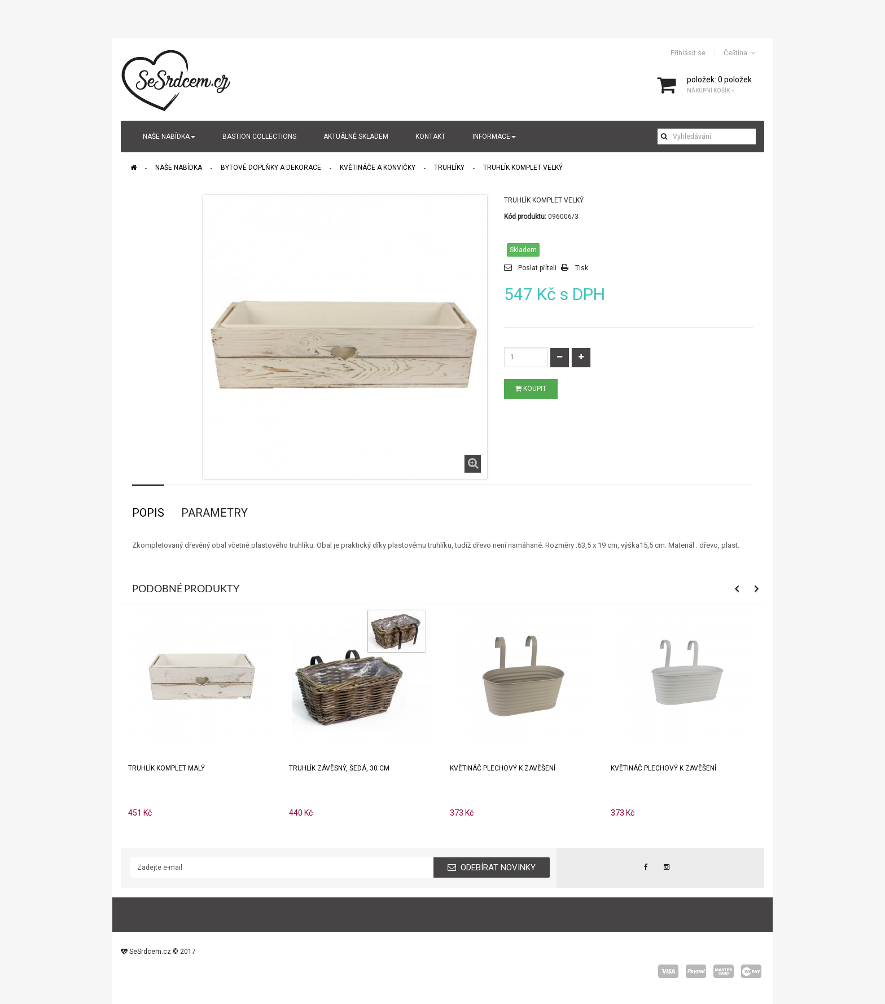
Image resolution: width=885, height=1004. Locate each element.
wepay (751, 971)
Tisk (581, 268)
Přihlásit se (688, 53)
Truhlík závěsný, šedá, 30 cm (339, 768)
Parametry (214, 512)
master (723, 971)
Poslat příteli (537, 268)
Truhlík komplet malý (166, 768)
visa (668, 971)
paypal (696, 971)
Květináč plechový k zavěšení (502, 768)
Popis (148, 512)
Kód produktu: (525, 217)
